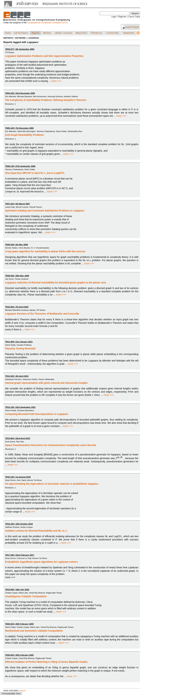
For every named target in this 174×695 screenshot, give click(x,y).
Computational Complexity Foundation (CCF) (47, 22)
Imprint (23, 690)
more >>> (56, 81)
